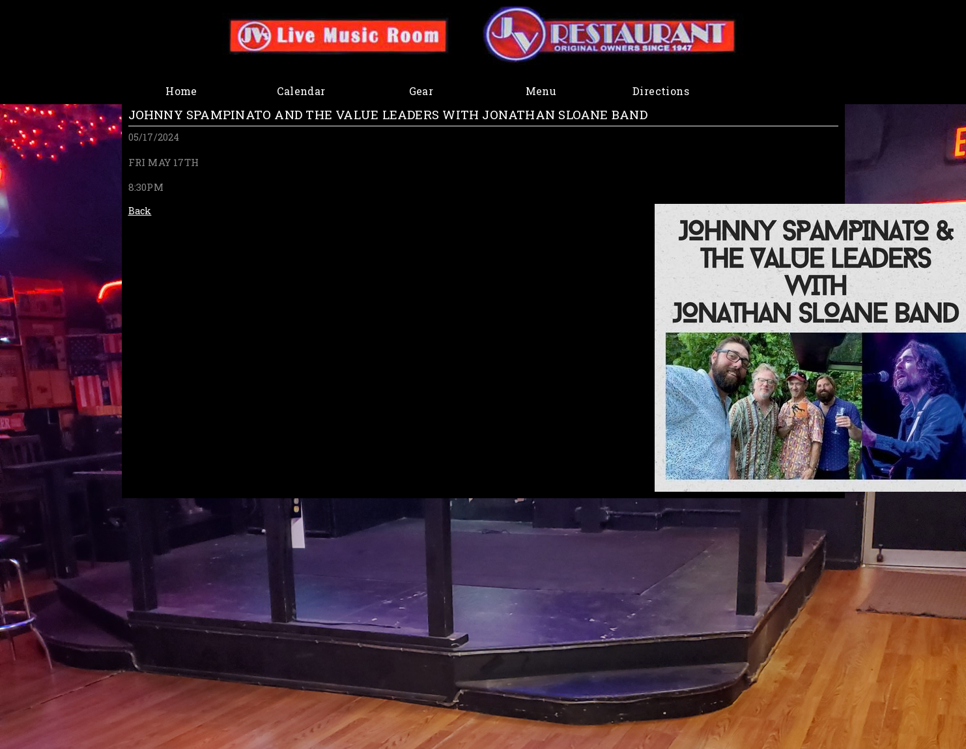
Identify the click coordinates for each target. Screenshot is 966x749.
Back (140, 211)
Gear (421, 91)
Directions (660, 91)
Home (181, 91)
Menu (541, 91)
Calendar (301, 91)
